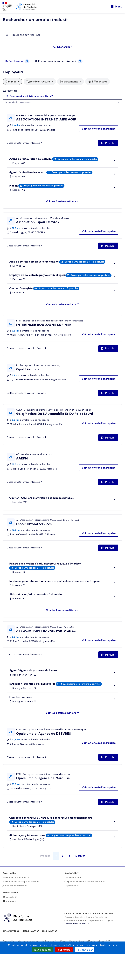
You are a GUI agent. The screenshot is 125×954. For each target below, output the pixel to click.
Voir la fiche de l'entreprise (99, 129)
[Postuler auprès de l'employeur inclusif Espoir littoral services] (108, 548)
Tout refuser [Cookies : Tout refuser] (63, 950)
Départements (69, 81)
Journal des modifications (15, 885)
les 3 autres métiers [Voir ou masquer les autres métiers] (64, 713)
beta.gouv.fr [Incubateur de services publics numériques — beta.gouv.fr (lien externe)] (9, 931)
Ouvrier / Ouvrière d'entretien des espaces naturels (41, 498)
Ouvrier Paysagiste (21, 288)
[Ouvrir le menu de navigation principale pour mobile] (115, 6)
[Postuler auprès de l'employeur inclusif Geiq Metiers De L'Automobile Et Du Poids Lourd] (108, 437)
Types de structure (38, 81)
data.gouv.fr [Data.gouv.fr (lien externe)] (29, 931)
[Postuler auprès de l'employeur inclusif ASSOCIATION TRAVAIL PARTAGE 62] (108, 654)
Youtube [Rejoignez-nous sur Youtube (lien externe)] (8, 901)
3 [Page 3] (69, 856)
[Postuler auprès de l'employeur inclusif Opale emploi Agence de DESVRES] (108, 757)
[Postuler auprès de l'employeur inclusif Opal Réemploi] (108, 393)
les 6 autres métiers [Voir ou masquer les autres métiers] (64, 304)
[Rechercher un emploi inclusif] (62, 46)
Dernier (80, 856)
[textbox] (60, 102)
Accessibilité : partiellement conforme (20, 941)
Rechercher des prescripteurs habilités (21, 881)
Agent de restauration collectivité (30, 159)
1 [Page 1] (55, 856)
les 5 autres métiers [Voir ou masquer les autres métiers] (64, 201)
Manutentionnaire (20, 697)
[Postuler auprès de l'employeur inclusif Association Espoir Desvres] (108, 246)
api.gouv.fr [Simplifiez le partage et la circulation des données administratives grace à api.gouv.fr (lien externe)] (48, 931)
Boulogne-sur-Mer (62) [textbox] (26, 35)
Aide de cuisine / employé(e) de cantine (34, 262)
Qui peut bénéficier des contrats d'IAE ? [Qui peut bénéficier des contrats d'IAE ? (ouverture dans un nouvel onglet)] (83, 881)
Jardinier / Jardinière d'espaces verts (32, 684)
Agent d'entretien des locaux (27, 172)
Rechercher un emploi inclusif (16, 877)
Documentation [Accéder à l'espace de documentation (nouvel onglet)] (71, 877)
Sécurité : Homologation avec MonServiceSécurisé (83, 941)
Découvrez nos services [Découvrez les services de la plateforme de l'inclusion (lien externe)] (75, 923)
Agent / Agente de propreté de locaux (33, 670)
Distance (10, 81)
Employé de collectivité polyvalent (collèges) (37, 275)
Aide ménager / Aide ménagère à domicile (35, 594)
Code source (48, 941)
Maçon (13, 186)
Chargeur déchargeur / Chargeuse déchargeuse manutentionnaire (50, 818)
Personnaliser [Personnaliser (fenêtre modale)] (84, 950)
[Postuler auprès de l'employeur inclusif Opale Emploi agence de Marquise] (108, 802)
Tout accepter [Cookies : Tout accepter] (42, 950)
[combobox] (65, 34)
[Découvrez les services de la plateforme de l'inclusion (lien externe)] (18, 917)
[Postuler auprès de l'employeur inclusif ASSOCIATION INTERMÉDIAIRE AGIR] (108, 143)
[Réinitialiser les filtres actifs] (97, 81)
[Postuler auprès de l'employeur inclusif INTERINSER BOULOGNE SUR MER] (108, 348)
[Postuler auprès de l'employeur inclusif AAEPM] (108, 482)
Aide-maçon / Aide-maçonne (27, 835)
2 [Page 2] (62, 856)
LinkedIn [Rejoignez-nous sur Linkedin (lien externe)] (8, 897)
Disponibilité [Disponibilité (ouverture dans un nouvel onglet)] (70, 885)
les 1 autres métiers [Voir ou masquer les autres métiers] (64, 610)
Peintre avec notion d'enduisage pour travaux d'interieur (45, 563)
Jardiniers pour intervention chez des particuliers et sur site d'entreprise (54, 581)
